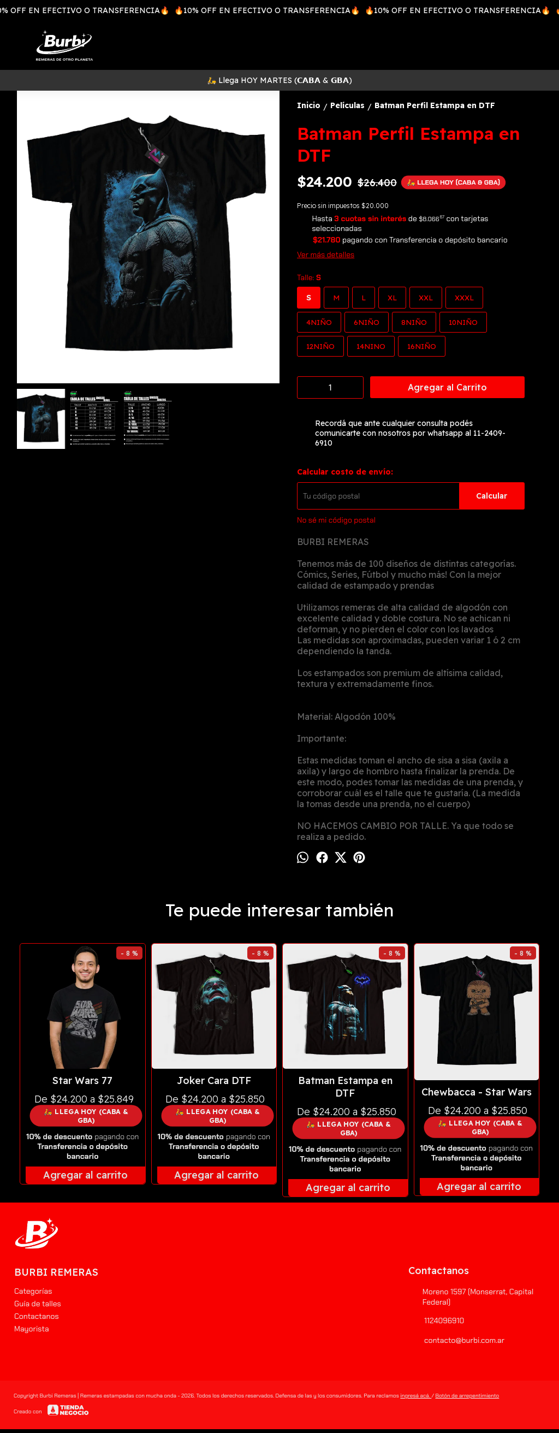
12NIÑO (320, 346)
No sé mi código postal (336, 520)
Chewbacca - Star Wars (476, 1092)
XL (392, 297)
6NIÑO (366, 322)
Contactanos (36, 1316)
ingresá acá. (415, 1395)
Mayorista (31, 1329)
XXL (426, 297)
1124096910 (436, 1320)
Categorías (33, 1291)
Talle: (309, 277)
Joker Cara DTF (214, 1080)
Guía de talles (37, 1303)
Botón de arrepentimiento (467, 1395)
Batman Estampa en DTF (345, 1086)
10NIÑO (463, 322)
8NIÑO (414, 322)
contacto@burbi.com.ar (456, 1340)
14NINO (370, 346)
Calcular (491, 496)
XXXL (464, 297)
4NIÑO (319, 322)
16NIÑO (421, 346)
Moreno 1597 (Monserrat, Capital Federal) (470, 1297)
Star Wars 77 (82, 1080)
